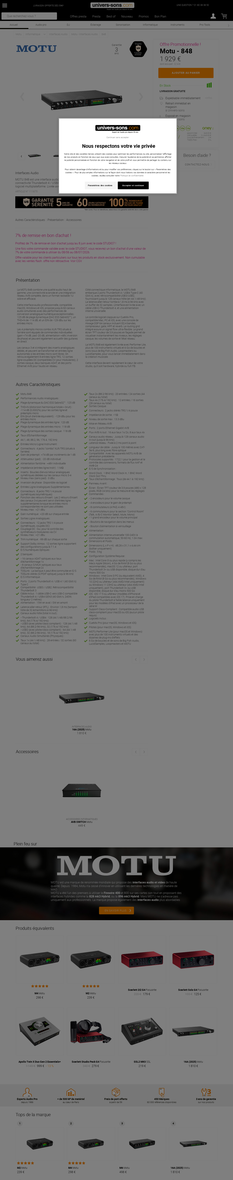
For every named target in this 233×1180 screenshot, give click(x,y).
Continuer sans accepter (117, 137)
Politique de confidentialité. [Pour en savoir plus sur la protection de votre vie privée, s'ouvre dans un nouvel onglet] (132, 175)
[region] (118, 156)
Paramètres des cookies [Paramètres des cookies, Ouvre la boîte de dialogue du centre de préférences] (100, 185)
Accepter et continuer (133, 185)
